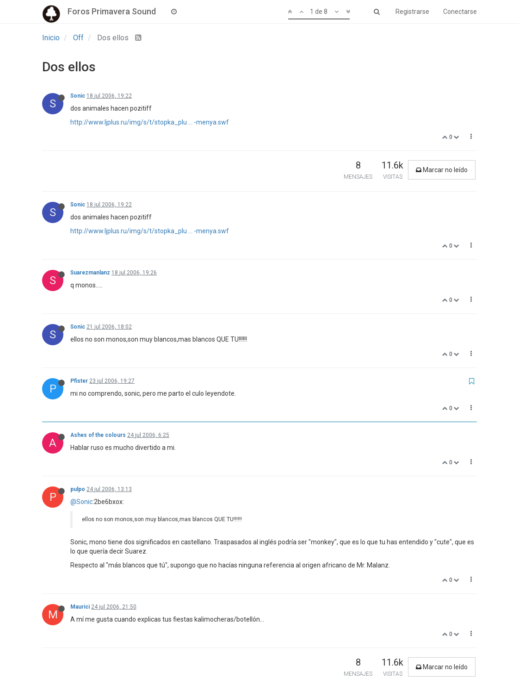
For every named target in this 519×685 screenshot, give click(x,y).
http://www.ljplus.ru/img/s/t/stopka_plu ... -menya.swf (149, 122)
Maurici (80, 607)
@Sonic (81, 501)
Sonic (77, 96)
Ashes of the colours (98, 435)
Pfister (79, 381)
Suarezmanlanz (90, 272)
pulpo (77, 489)
